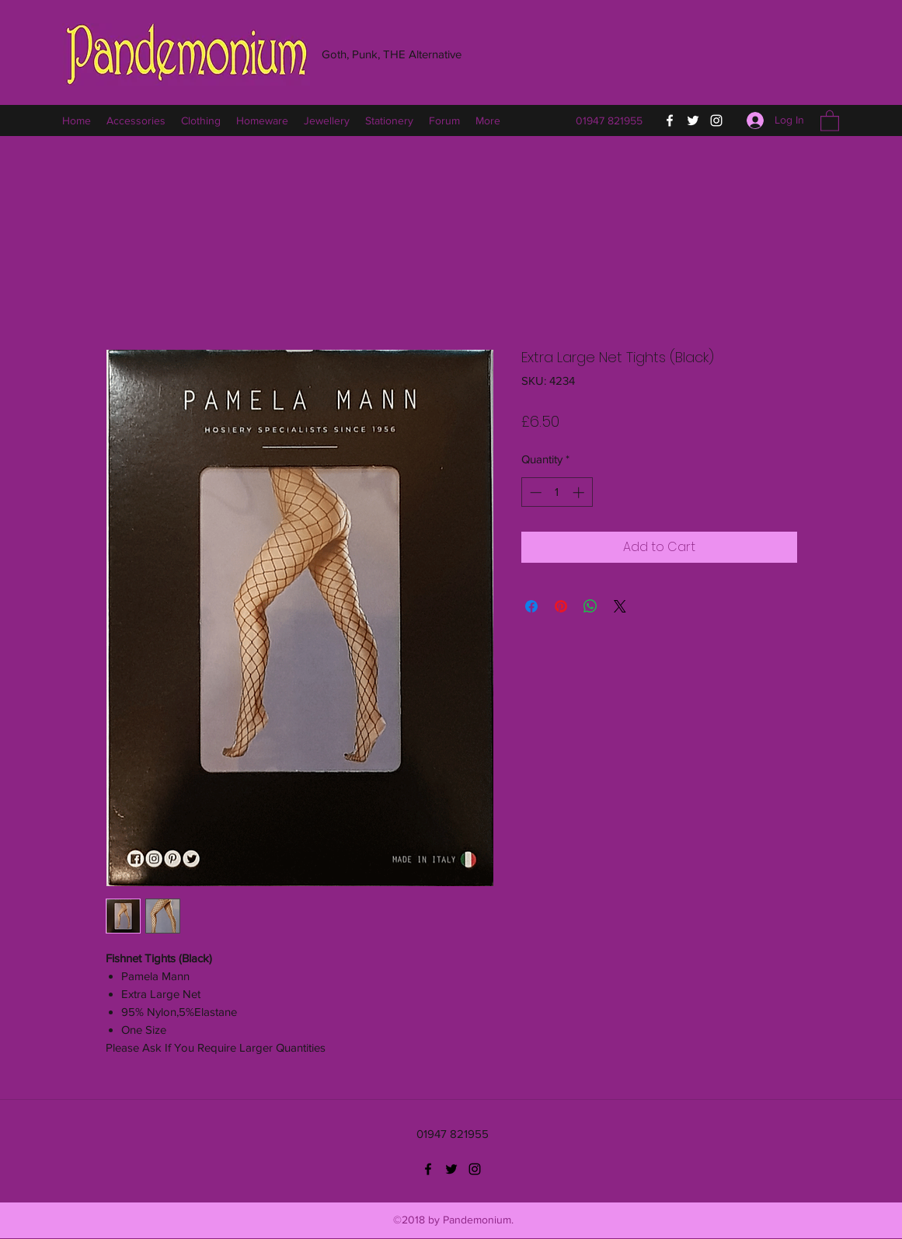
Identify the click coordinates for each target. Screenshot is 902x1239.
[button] (829, 120)
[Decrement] (534, 492)
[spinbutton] (556, 492)
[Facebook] (669, 120)
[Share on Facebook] (531, 606)
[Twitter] (693, 120)
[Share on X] (620, 606)
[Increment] (579, 492)
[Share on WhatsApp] (590, 606)
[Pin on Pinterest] (561, 606)
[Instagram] (716, 120)
